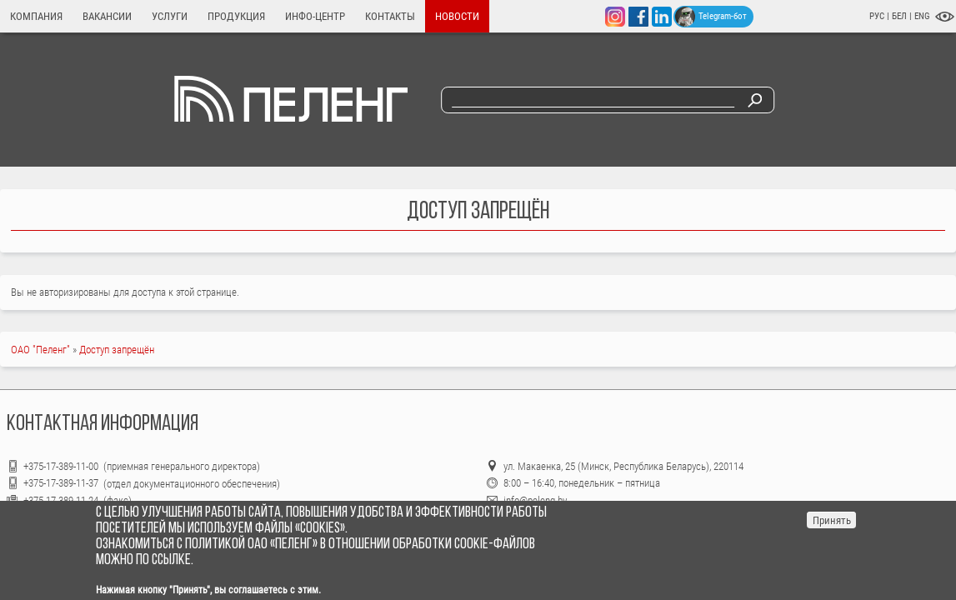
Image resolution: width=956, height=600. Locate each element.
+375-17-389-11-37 (60, 483)
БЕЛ (900, 16)
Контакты (390, 16)
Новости (457, 16)
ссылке (171, 560)
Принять (832, 520)
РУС (876, 16)
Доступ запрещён (116, 349)
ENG (922, 16)
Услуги (170, 16)
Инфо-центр (315, 16)
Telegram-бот (711, 17)
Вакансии (107, 16)
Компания (36, 16)
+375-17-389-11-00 (62, 466)
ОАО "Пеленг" (40, 349)
